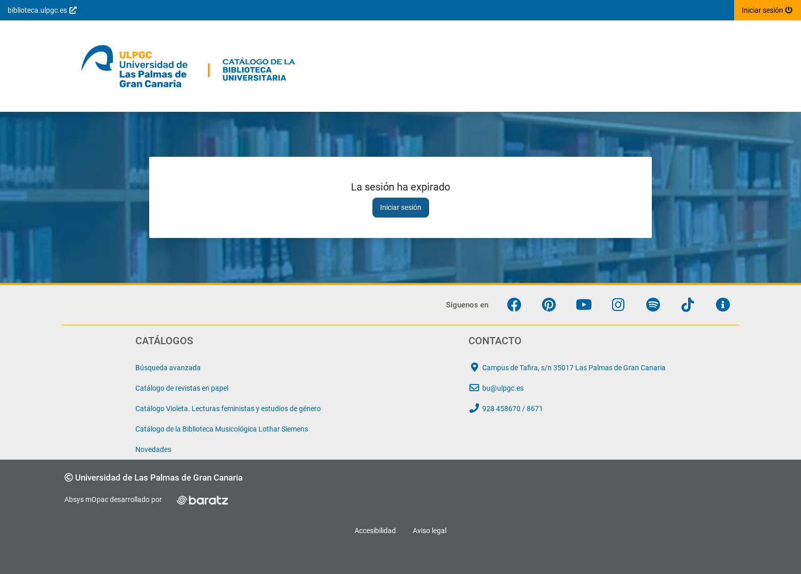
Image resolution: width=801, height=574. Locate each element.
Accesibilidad (375, 531)
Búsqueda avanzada (168, 368)
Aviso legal (429, 531)
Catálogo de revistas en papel (181, 388)
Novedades (153, 449)
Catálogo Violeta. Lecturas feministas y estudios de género (228, 408)
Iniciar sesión (400, 207)
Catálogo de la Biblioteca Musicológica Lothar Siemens (221, 429)
